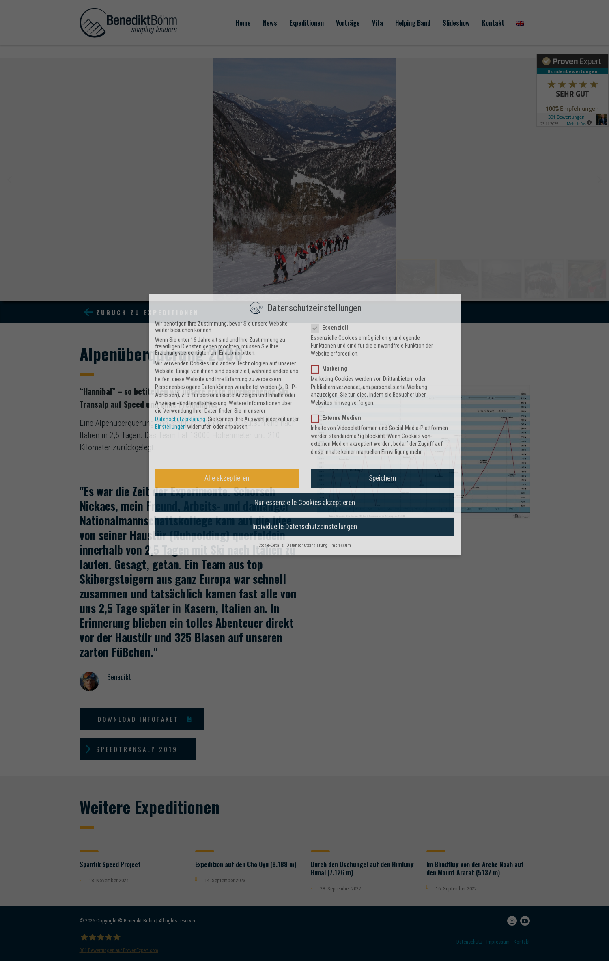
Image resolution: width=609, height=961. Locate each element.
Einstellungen (170, 230)
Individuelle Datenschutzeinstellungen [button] (304, 330)
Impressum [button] (340, 349)
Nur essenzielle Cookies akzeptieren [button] (304, 306)
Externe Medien (338, 221)
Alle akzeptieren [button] (226, 282)
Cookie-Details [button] (271, 349)
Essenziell (332, 131)
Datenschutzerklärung (180, 222)
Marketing (332, 172)
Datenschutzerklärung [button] (306, 349)
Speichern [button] (382, 282)
